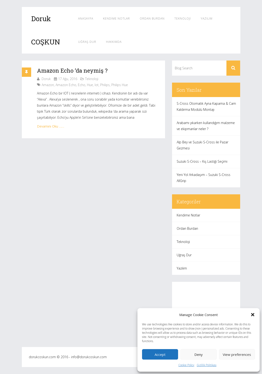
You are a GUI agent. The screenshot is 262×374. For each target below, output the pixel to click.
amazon (48, 85)
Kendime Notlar (116, 18)
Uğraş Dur (87, 42)
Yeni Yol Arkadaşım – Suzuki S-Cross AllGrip (203, 177)
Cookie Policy (186, 365)
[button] (252, 314)
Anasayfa (85, 18)
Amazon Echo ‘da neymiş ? (72, 70)
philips (105, 85)
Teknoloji (182, 18)
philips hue (119, 85)
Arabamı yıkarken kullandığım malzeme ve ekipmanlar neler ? (206, 126)
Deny (198, 354)
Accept (160, 354)
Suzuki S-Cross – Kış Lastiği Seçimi (202, 161)
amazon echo (66, 85)
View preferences (237, 354)
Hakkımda (114, 42)
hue (90, 85)
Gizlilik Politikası (206, 365)
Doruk (46, 79)
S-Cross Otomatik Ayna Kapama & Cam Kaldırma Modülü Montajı (206, 106)
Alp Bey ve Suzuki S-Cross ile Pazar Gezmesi (202, 145)
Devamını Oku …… (50, 126)
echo (81, 85)
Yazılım (206, 18)
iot (97, 85)
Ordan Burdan (152, 18)
